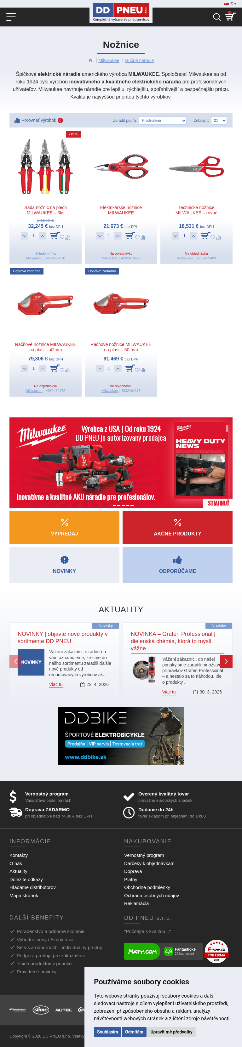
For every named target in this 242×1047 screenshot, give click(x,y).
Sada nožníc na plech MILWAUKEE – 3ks (45, 210)
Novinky (105, 625)
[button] (15, 661)
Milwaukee (108, 60)
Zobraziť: (201, 120)
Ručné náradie (139, 60)
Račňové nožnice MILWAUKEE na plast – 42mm (45, 347)
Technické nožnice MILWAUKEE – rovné (196, 210)
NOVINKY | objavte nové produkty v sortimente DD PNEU (63, 637)
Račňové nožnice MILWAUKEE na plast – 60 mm (121, 347)
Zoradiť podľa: (125, 120)
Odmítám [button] (134, 1031)
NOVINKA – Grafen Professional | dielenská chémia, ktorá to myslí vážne (173, 641)
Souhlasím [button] (107, 1031)
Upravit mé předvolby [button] (171, 1031)
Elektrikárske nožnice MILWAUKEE (121, 210)
